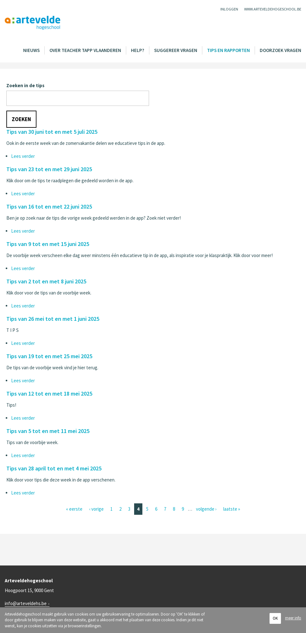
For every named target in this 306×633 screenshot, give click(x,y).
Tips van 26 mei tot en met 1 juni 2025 (52, 318)
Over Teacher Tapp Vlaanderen (85, 50)
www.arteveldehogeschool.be (272, 9)
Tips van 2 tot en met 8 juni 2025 (46, 281)
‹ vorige (96, 509)
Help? (137, 50)
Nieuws (31, 50)
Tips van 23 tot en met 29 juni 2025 (49, 169)
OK (275, 619)
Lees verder (23, 156)
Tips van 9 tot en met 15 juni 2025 (47, 244)
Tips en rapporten (228, 50)
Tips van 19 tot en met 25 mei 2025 (49, 356)
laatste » (231, 509)
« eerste (74, 509)
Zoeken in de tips (25, 85)
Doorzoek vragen (280, 50)
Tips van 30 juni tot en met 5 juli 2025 (51, 131)
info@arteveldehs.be (26, 603)
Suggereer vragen (175, 50)
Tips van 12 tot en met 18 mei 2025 (49, 393)
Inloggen (229, 9)
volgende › (206, 509)
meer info (293, 619)
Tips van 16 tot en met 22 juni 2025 (49, 206)
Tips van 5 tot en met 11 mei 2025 (47, 431)
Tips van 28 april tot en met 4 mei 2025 (53, 468)
